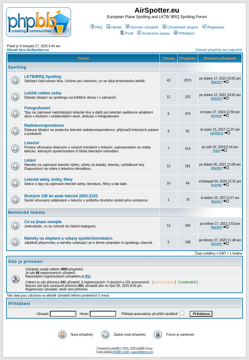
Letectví (31, 143)
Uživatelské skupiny (180, 27)
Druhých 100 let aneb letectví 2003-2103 (61, 196)
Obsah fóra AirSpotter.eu (28, 50)
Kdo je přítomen (25, 261)
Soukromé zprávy (153, 33)
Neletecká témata (26, 212)
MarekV (216, 82)
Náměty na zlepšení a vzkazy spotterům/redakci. (68, 238)
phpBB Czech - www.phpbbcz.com (133, 352)
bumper (216, 115)
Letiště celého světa (42, 93)
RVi (87, 276)
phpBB (115, 348)
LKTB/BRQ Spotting (42, 76)
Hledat (114, 27)
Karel (216, 150)
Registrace (214, 27)
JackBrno (216, 133)
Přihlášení (184, 33)
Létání (30, 160)
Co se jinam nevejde (43, 222)
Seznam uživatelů (142, 27)
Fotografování (37, 108)
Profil (126, 33)
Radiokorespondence (44, 125)
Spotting (17, 67)
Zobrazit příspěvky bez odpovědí (218, 50)
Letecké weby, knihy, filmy (48, 179)
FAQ (96, 27)
